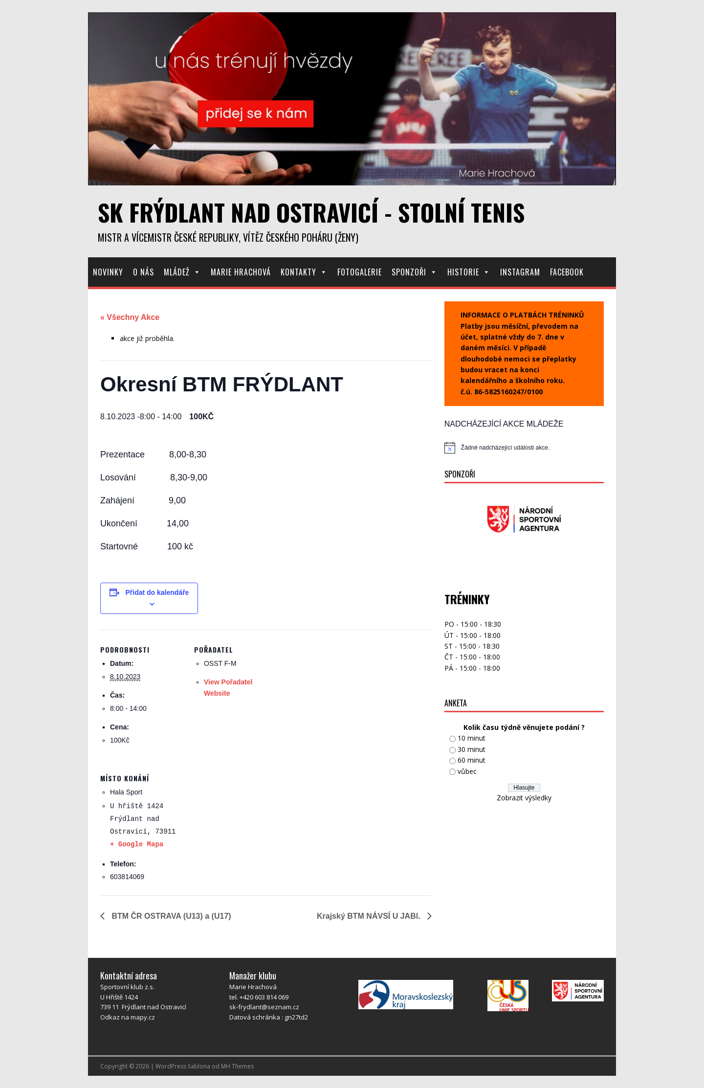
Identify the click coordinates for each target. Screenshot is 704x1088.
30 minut (471, 749)
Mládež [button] (182, 272)
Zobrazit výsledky (524, 797)
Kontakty (304, 272)
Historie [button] (468, 272)
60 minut (471, 760)
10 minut (471, 738)
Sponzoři (415, 272)
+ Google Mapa (136, 844)
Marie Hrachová (241, 272)
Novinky (108, 272)
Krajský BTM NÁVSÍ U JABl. (369, 916)
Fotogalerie (359, 272)
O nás (143, 272)
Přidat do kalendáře (157, 592)
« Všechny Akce (129, 317)
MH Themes (237, 1066)
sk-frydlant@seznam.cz (264, 1006)
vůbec (467, 771)
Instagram (520, 272)
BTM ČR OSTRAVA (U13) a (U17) (170, 916)
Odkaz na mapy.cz (127, 1017)
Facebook (567, 272)
